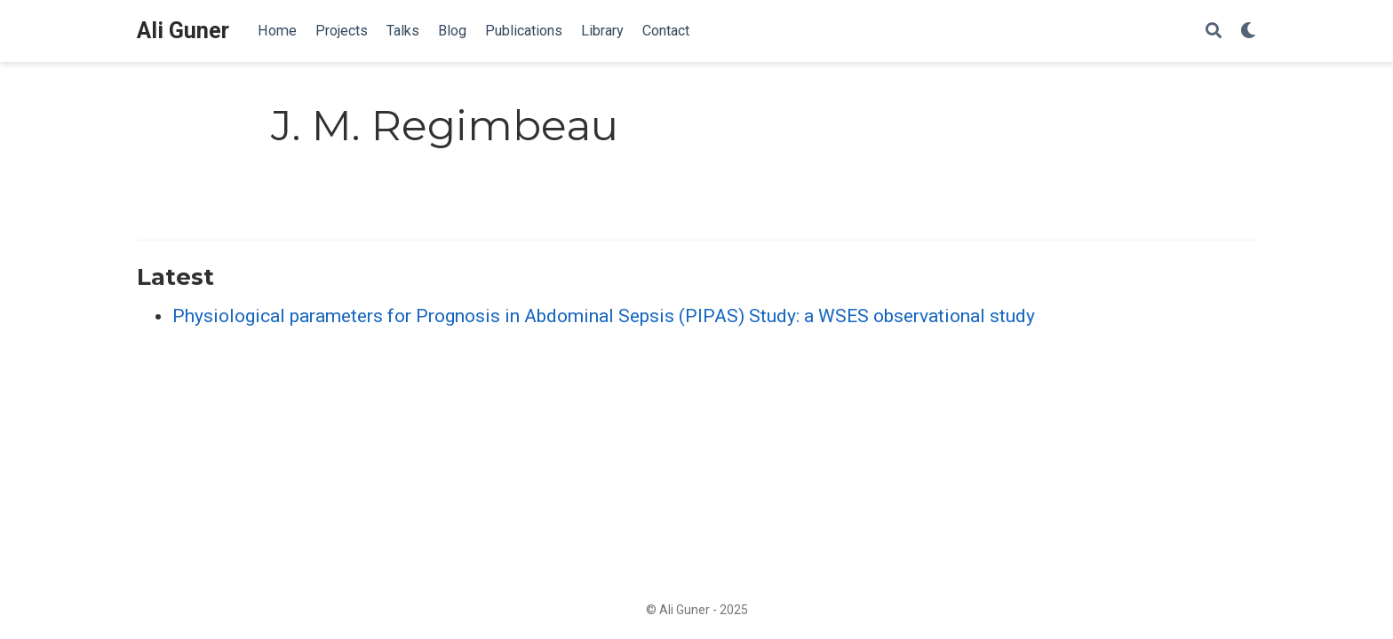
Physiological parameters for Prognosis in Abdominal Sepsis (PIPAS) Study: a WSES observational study (603, 316)
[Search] (1214, 31)
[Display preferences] (1248, 31)
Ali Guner (183, 30)
